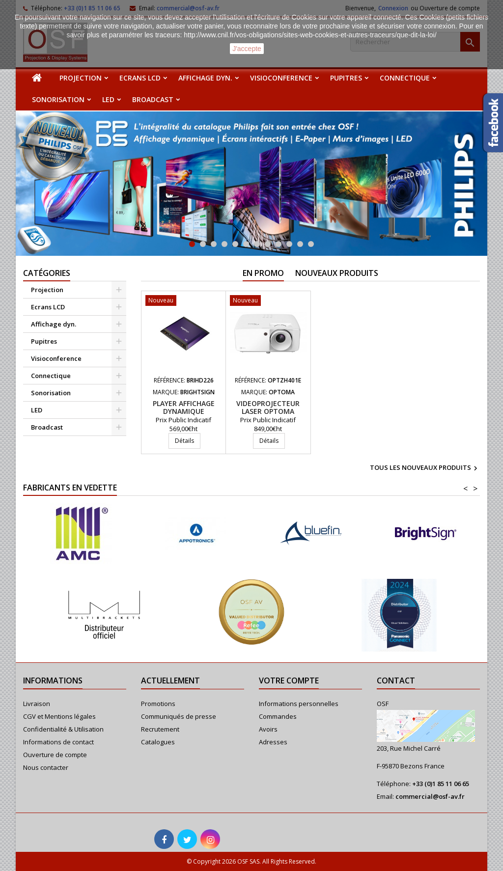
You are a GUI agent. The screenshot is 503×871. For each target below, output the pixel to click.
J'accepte (246, 49)
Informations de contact (58, 741)
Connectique (405, 77)
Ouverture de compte (55, 754)
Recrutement (160, 729)
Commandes (278, 716)
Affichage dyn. (205, 77)
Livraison (36, 703)
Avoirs (268, 729)
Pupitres (346, 77)
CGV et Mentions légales (59, 716)
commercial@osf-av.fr (430, 796)
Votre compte (289, 680)
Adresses (273, 741)
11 (300, 244)
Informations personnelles (298, 703)
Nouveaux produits (336, 273)
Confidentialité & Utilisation (63, 729)
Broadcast (152, 99)
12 (311, 244)
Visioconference (281, 77)
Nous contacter (45, 767)
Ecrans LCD (140, 77)
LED (108, 99)
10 (289, 244)
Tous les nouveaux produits (425, 468)
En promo (263, 273)
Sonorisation (58, 99)
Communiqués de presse (178, 716)
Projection (80, 77)
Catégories (46, 273)
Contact (396, 680)
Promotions (158, 703)
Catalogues (158, 741)
